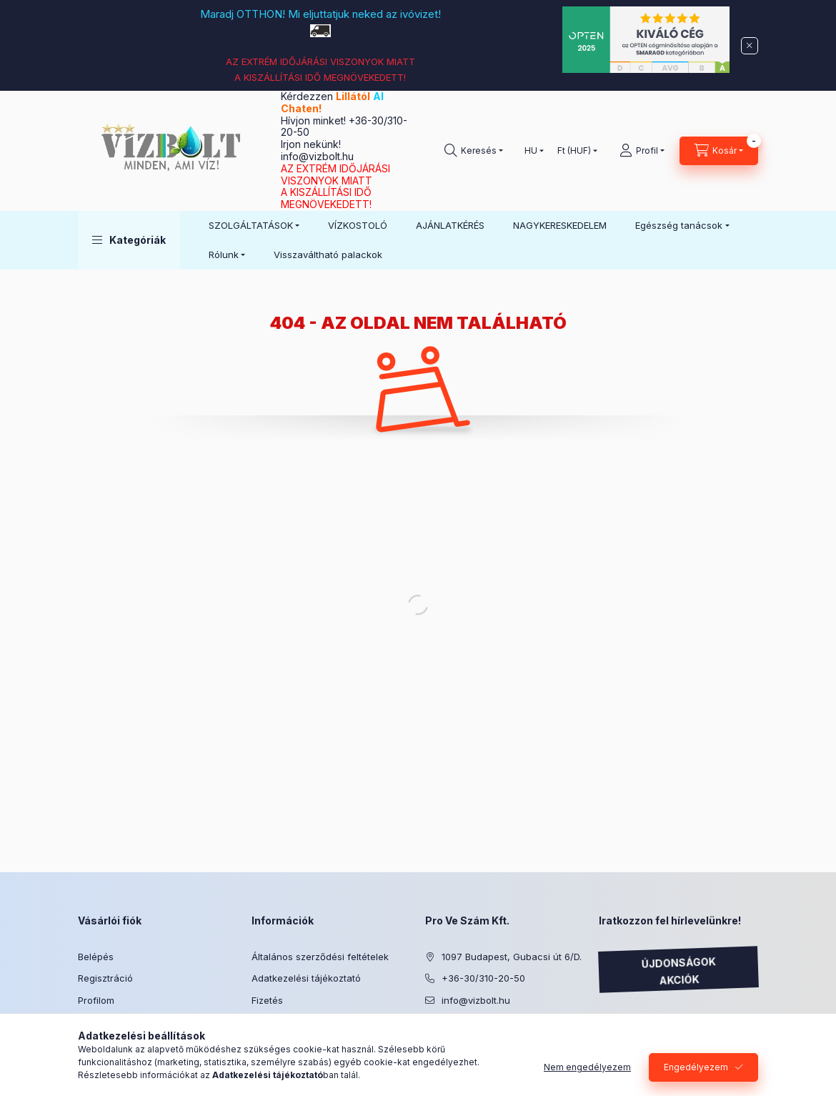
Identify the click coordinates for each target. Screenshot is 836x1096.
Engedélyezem (696, 1067)
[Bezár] (749, 45)
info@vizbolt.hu (317, 156)
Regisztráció (105, 978)
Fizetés (267, 1000)
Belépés (96, 956)
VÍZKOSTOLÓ (357, 225)
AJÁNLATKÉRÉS (450, 225)
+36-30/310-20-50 (483, 978)
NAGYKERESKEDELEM (560, 225)
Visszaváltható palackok (328, 254)
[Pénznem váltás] (574, 151)
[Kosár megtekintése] (719, 151)
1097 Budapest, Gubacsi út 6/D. (512, 956)
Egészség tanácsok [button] (678, 225)
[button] (129, 240)
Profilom (96, 1000)
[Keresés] (473, 151)
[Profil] (642, 151)
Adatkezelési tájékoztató (306, 978)
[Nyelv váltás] (531, 151)
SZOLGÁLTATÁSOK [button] (251, 225)
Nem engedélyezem (587, 1067)
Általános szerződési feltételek (320, 956)
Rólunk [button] (224, 254)
